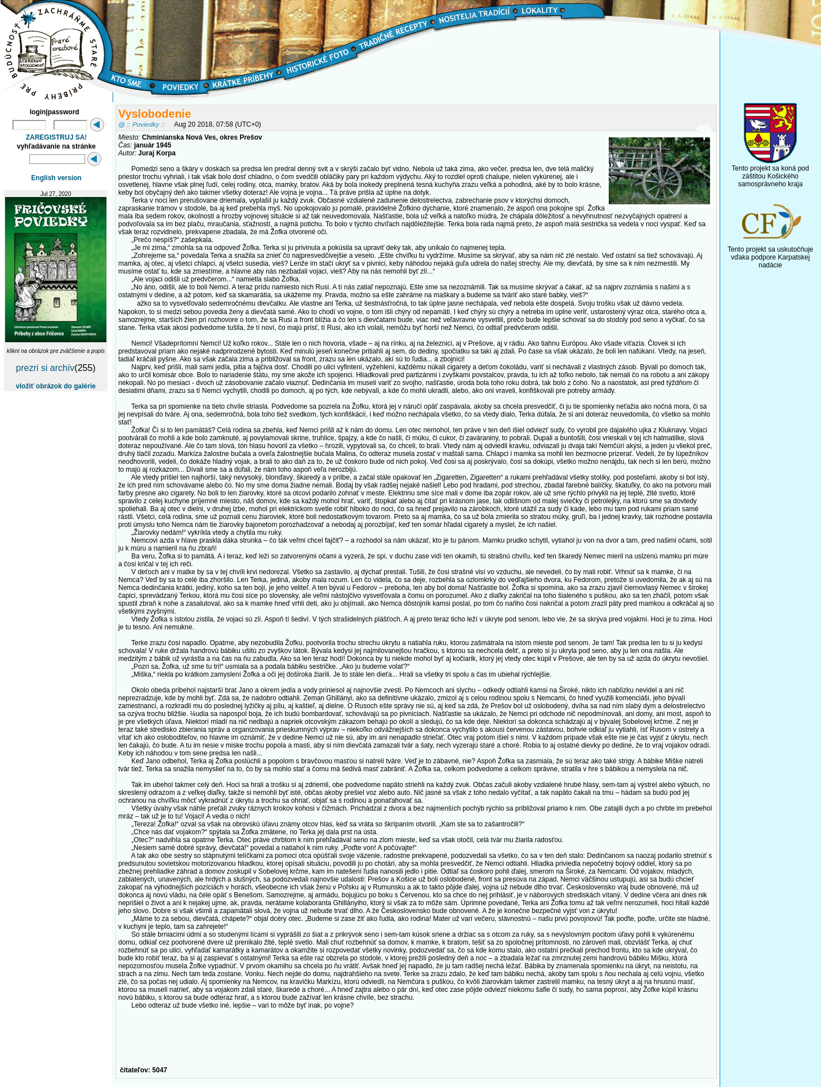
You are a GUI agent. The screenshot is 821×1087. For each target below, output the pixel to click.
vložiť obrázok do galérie (56, 386)
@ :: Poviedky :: (141, 124)
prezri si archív (45, 368)
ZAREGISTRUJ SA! (56, 137)
